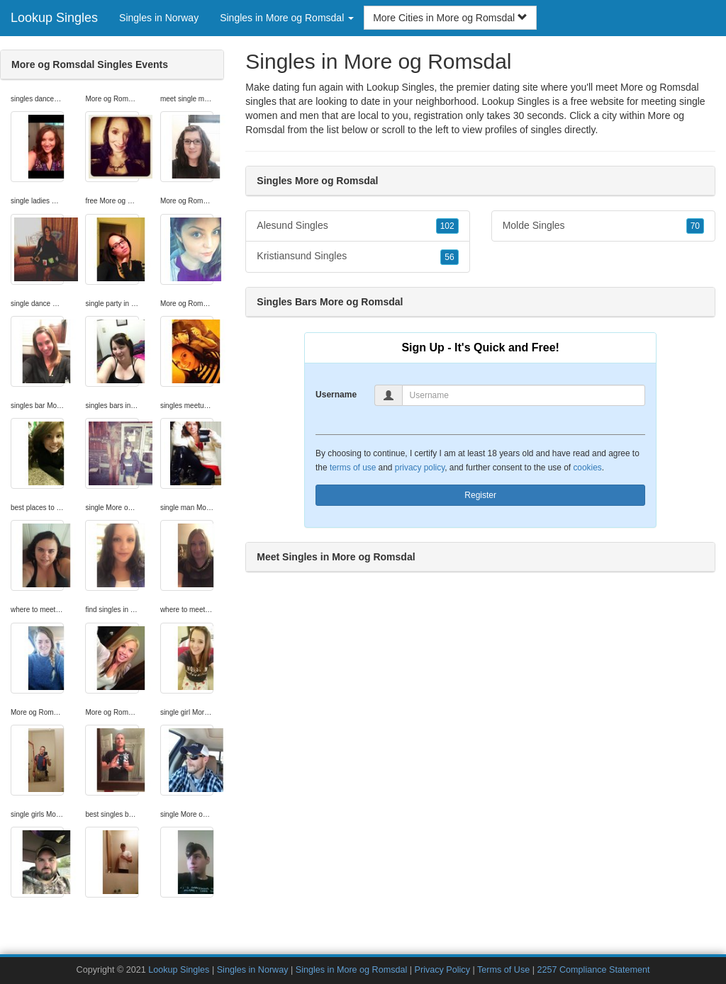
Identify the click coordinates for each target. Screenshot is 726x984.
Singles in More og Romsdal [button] (287, 17)
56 (449, 257)
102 (447, 226)
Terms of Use (503, 970)
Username (336, 395)
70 (695, 226)
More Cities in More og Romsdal (450, 17)
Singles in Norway (159, 17)
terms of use (353, 468)
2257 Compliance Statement (593, 970)
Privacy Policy (442, 970)
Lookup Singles (54, 18)
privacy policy (420, 468)
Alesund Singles (357, 226)
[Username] (524, 395)
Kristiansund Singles (357, 256)
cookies (587, 468)
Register (480, 495)
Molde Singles (603, 226)
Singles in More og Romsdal (352, 970)
